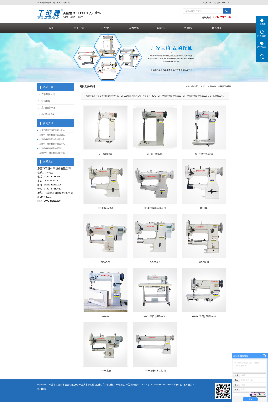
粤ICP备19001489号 (151, 384)
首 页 (202, 86)
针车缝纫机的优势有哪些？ (51, 148)
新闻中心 (161, 28)
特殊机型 (45, 101)
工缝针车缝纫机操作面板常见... (52, 144)
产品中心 (106, 28)
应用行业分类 (48, 107)
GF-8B (105, 316)
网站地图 (216, 2)
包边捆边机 (95, 384)
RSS (223, 2)
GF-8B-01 (204, 262)
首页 (51, 28)
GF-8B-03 (105, 262)
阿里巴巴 (189, 28)
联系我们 (217, 28)
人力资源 (134, 28)
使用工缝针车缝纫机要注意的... (52, 130)
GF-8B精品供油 (105, 208)
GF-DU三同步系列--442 (204, 316)
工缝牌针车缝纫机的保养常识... (52, 153)
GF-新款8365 (105, 154)
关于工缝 (79, 28)
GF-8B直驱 (105, 370)
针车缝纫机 (119, 384)
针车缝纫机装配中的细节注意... (52, 139)
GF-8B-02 (155, 262)
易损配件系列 (48, 114)
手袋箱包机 (107, 384)
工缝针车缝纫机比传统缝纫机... (52, 135)
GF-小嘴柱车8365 (204, 154)
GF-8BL (204, 208)
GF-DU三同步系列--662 (155, 316)
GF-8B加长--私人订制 (155, 370)
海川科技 (41, 389)
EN (210, 2)
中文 (205, 2)
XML (228, 2)
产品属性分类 (48, 94)
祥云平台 (177, 384)
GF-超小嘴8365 (155, 154)
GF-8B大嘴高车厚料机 (155, 208)
